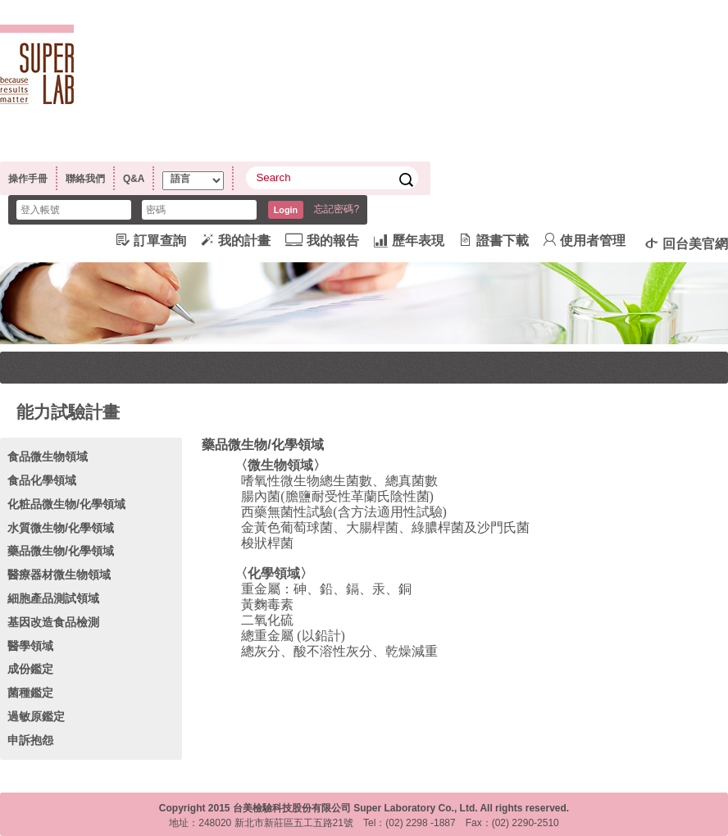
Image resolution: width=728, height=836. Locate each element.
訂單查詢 (151, 240)
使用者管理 (585, 240)
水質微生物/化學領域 (60, 527)
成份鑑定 (30, 668)
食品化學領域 (41, 480)
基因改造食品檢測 (53, 622)
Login (286, 210)
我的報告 (322, 240)
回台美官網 (686, 243)
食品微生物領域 (47, 456)
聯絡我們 (85, 178)
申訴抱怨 (30, 740)
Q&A (133, 178)
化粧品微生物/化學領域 (66, 504)
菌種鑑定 (30, 692)
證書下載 (494, 240)
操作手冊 (28, 178)
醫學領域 (30, 645)
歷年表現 (409, 241)
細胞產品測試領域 (53, 598)
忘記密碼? (336, 209)
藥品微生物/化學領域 (60, 550)
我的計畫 (236, 240)
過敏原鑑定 (36, 716)
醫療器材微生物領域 (59, 574)
